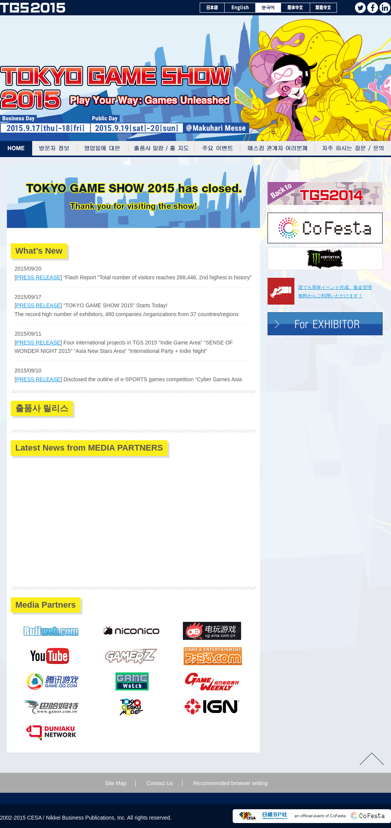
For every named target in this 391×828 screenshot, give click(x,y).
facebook (372, 7)
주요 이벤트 (217, 149)
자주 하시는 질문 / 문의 (353, 149)
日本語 (212, 8)
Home (16, 149)
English (240, 8)
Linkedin (385, 7)
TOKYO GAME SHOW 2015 (32, 8)
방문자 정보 (54, 149)
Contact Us (159, 783)
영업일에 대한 (102, 149)
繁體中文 (323, 8)
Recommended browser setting (230, 783)
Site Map (115, 783)
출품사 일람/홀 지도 (161, 149)
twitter (360, 7)
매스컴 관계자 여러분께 (277, 149)
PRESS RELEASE (38, 277)
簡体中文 (295, 8)
